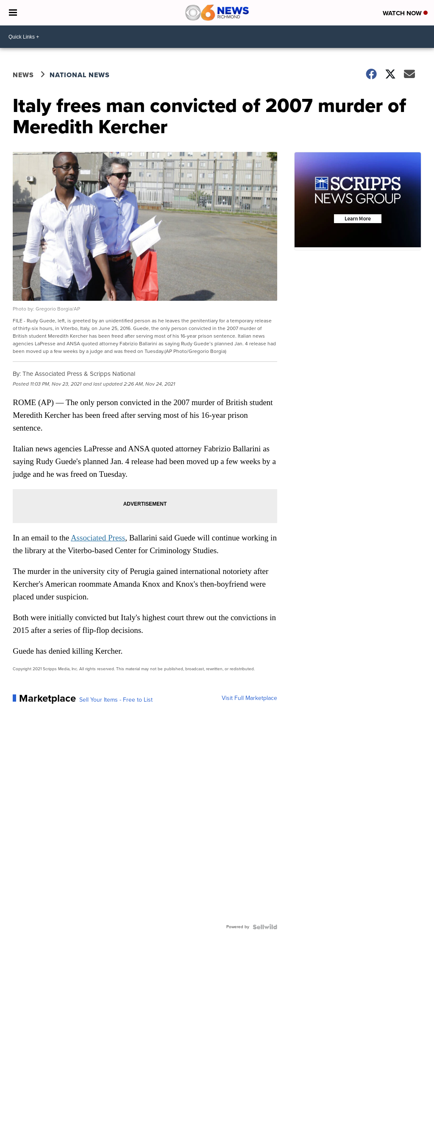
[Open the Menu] (12, 12)
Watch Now (405, 13)
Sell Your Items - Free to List (116, 700)
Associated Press (98, 537)
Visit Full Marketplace (249, 698)
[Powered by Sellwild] (265, 927)
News (23, 75)
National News (80, 75)
